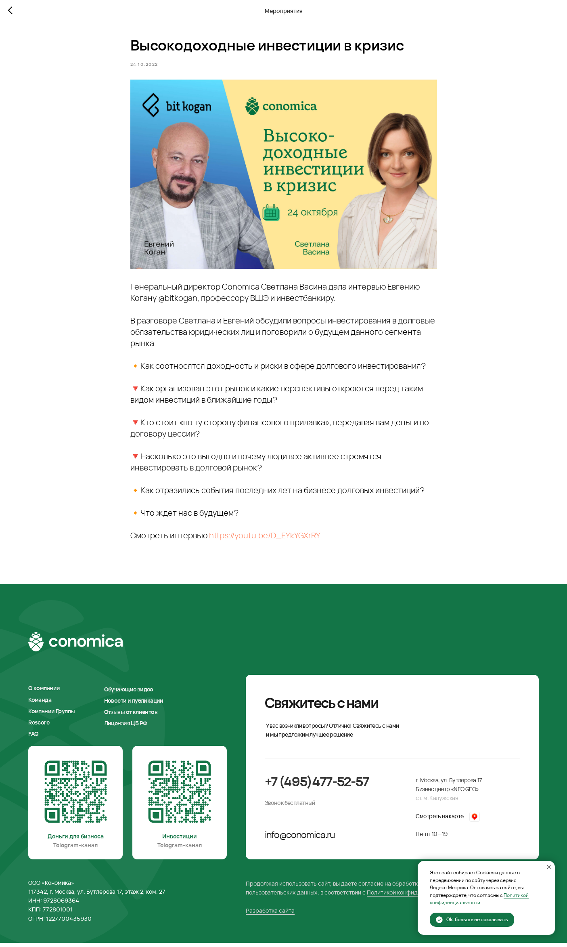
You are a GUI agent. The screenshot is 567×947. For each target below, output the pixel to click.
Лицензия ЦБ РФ (125, 727)
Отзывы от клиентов (130, 716)
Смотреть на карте (439, 819)
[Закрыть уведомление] (549, 867)
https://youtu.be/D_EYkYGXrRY (264, 537)
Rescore (38, 726)
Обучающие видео (128, 693)
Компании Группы (51, 714)
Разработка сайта (270, 914)
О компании (44, 692)
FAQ (33, 737)
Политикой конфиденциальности (411, 896)
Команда (39, 703)
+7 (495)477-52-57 (317, 785)
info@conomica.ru (300, 838)
